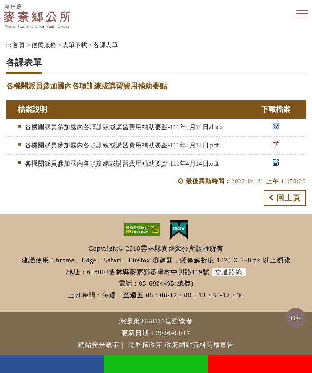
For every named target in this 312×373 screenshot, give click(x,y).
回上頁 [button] (289, 198)
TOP (296, 317)
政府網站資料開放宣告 (199, 344)
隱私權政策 (145, 344)
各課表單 (105, 44)
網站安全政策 (98, 344)
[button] (302, 14)
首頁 (19, 44)
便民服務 (44, 44)
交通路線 (229, 272)
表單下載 (75, 44)
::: (8, 44)
